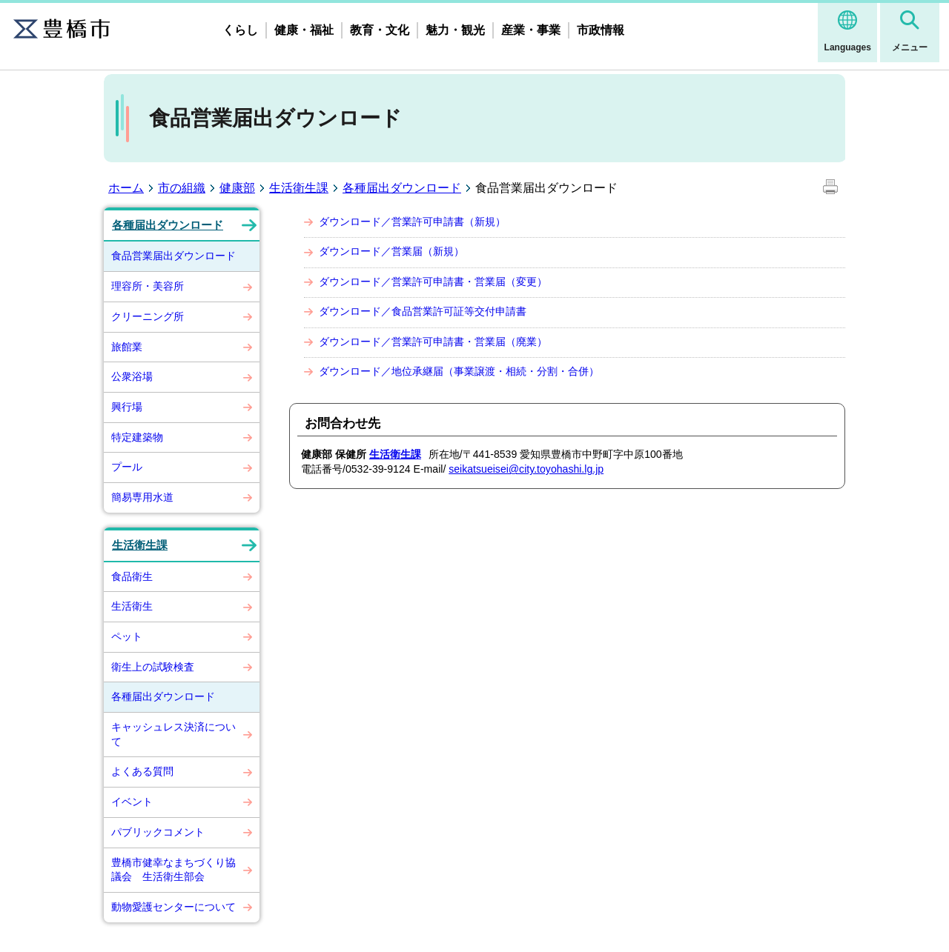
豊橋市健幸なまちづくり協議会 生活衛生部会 (173, 869)
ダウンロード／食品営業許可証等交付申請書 (422, 311)
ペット (126, 636)
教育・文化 (379, 30)
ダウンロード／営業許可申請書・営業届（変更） (433, 281)
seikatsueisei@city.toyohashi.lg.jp (526, 469)
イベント (132, 802)
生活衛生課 (298, 188)
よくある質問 (142, 771)
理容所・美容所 (147, 286)
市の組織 (181, 188)
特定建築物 (137, 437)
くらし (240, 30)
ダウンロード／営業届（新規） (391, 251)
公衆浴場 (132, 376)
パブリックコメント (158, 832)
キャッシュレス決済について (173, 734)
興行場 (126, 407)
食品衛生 (132, 576)
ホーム (126, 188)
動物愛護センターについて (173, 907)
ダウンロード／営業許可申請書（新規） (412, 221)
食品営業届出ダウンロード (173, 256)
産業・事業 (531, 30)
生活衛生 (132, 606)
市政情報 (600, 30)
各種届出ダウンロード (402, 188)
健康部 (237, 188)
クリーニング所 (147, 316)
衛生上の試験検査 (152, 667)
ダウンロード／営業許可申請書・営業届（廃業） (433, 341)
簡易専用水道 (142, 497)
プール (126, 467)
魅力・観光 (455, 30)
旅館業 (126, 347)
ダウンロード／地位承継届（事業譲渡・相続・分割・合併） (459, 371)
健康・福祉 (304, 30)
